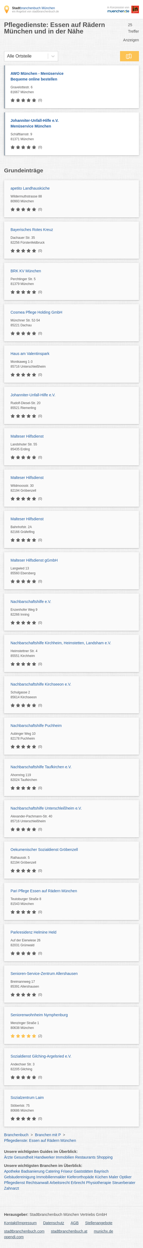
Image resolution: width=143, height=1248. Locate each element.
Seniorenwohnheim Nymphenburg (39, 1015)
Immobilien (65, 1157)
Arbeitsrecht (59, 1182)
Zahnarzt (11, 1188)
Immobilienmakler (51, 1177)
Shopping (104, 1157)
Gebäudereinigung (19, 1177)
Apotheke (12, 1171)
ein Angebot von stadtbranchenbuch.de (35, 11)
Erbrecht (78, 1182)
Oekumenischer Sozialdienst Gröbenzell (44, 849)
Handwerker (44, 1157)
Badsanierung (32, 1171)
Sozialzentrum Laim (27, 1097)
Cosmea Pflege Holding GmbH (36, 312)
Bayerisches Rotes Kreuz (32, 229)
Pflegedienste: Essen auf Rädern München (40, 1140)
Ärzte (8, 1157)
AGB (75, 1223)
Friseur (67, 1171)
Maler (113, 1177)
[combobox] (7, 56)
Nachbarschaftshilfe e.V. (31, 601)
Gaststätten (83, 1171)
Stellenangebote (98, 1223)
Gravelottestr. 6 (73, 90)
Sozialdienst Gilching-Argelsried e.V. (41, 1056)
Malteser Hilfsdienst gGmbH (34, 560)
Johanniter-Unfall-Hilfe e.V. (72, 123)
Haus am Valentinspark (30, 353)
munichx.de (103, 1231)
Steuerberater (123, 1182)
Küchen (101, 1177)
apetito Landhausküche (30, 188)
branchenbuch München (33, 8)
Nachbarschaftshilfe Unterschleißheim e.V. (46, 808)
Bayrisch (101, 1171)
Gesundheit (24, 1157)
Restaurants (85, 1157)
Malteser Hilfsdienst (27, 436)
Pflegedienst (14, 1182)
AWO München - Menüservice (72, 76)
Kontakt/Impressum (20, 1223)
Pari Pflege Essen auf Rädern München (44, 891)
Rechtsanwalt (37, 1182)
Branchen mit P (48, 1135)
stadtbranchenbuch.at (69, 1231)
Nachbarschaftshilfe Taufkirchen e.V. (41, 767)
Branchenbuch (16, 1135)
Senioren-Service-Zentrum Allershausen (44, 973)
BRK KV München (26, 271)
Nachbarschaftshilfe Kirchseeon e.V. (41, 684)
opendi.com (14, 1237)
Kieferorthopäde (80, 1177)
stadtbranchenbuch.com (24, 1231)
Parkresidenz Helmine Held (33, 932)
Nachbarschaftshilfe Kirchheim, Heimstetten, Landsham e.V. (61, 643)
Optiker (125, 1177)
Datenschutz (53, 1223)
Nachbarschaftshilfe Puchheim (36, 725)
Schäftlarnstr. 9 (73, 137)
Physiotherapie (98, 1182)
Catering (52, 1171)
